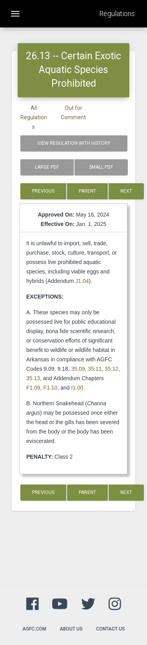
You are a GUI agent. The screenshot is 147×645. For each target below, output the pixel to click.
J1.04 (82, 281)
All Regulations (33, 117)
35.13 (33, 378)
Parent (87, 191)
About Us (71, 629)
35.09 (78, 369)
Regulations (117, 13)
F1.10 (51, 387)
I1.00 (77, 387)
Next (126, 191)
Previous (43, 191)
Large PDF (47, 167)
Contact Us (110, 629)
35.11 (95, 369)
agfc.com (34, 629)
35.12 (111, 369)
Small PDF (101, 167)
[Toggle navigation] (15, 13)
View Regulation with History (74, 143)
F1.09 (33, 387)
